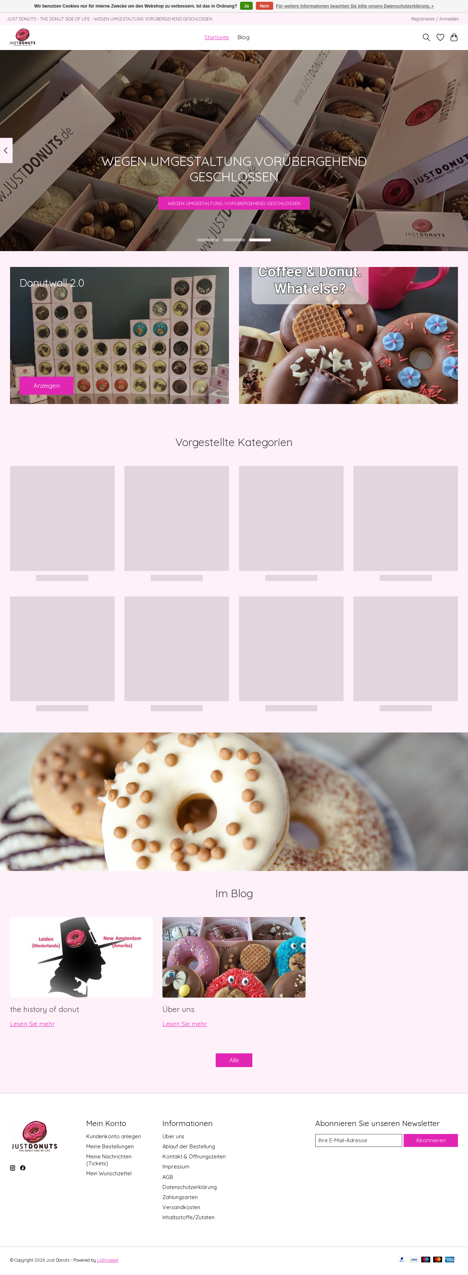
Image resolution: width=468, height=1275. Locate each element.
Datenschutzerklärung (189, 1188)
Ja (246, 6)
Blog (243, 37)
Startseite (217, 37)
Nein (264, 6)
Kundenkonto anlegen (113, 1138)
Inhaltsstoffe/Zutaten (188, 1219)
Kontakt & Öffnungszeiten (194, 1158)
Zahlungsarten (180, 1198)
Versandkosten (181, 1209)
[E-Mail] (358, 1142)
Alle (234, 1061)
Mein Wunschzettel (109, 1175)
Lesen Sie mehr (32, 1023)
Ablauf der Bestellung (188, 1148)
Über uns (178, 1009)
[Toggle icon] (426, 37)
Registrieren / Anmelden (435, 19)
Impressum (175, 1168)
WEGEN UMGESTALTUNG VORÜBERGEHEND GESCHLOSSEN (234, 200)
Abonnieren (431, 1142)
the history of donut (44, 1009)
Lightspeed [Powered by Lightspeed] (107, 1262)
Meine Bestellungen (110, 1148)
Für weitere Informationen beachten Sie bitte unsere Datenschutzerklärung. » (355, 6)
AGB (167, 1178)
